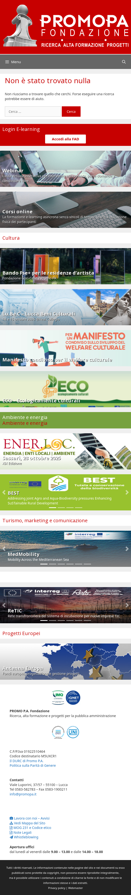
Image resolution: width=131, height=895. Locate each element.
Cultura (11, 238)
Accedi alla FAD (65, 138)
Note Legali (21, 832)
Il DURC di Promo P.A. (26, 761)
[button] (4, 492)
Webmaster (75, 888)
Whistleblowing (24, 837)
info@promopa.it (23, 794)
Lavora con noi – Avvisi (29, 818)
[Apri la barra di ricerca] (124, 61)
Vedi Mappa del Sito (27, 823)
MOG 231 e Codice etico (30, 827)
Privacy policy (56, 888)
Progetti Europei (21, 633)
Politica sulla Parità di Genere (33, 765)
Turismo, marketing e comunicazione (45, 520)
